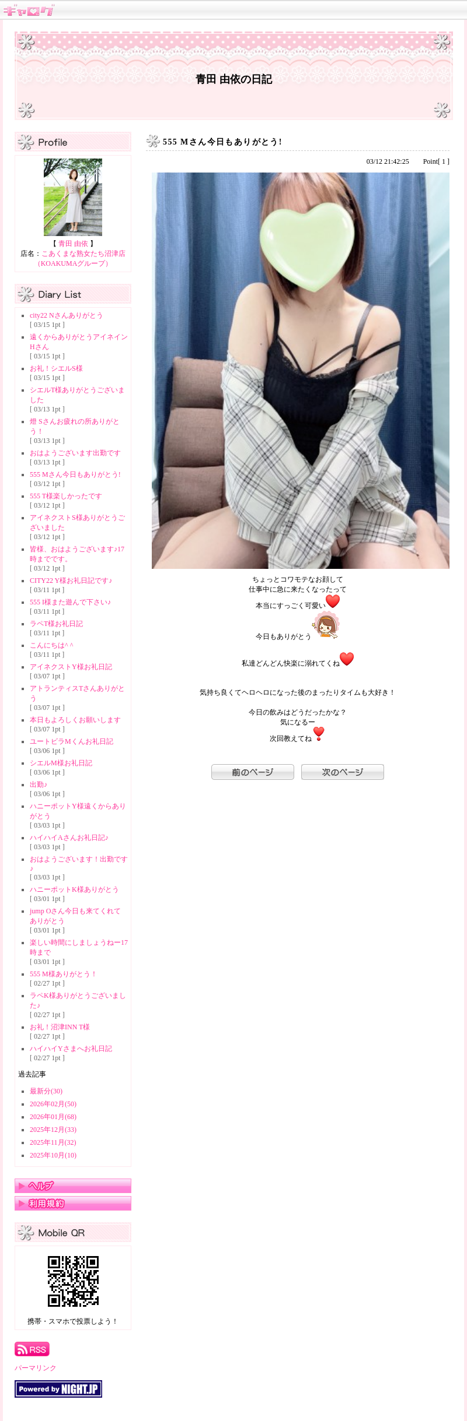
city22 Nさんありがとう (66, 315)
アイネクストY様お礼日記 (71, 667)
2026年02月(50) (53, 1104)
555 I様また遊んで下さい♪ (70, 602)
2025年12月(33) (53, 1129)
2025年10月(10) (53, 1155)
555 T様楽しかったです (66, 496)
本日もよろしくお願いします (75, 720)
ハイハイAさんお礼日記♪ (69, 837)
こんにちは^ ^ (51, 645)
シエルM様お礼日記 (61, 763)
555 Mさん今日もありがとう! (75, 474)
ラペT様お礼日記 (56, 624)
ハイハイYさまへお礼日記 (71, 1048)
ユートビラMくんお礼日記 (71, 741)
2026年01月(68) (53, 1117)
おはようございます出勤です (75, 453)
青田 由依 (73, 244)
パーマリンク (36, 1368)
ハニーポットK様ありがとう (74, 889)
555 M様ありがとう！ (63, 974)
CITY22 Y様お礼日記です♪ (71, 580)
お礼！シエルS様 (56, 368)
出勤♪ (38, 784)
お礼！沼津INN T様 (60, 1027)
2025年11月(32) (53, 1142)
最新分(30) (46, 1091)
